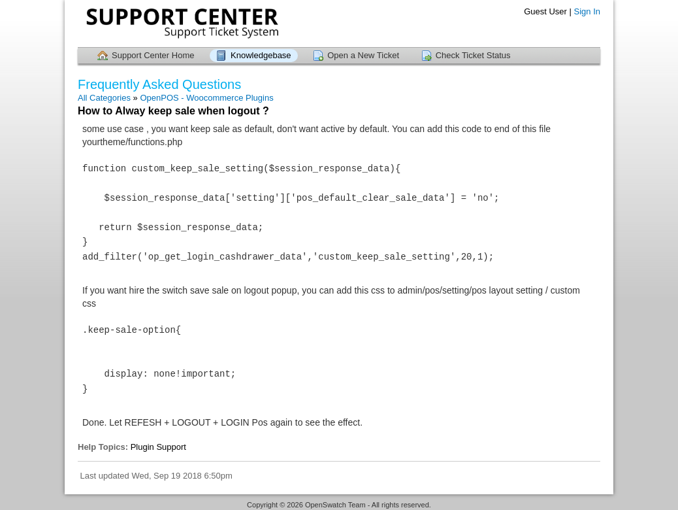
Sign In (587, 11)
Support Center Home (153, 55)
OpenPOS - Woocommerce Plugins (206, 98)
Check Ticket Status (473, 55)
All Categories (104, 98)
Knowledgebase (261, 55)
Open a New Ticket (363, 55)
